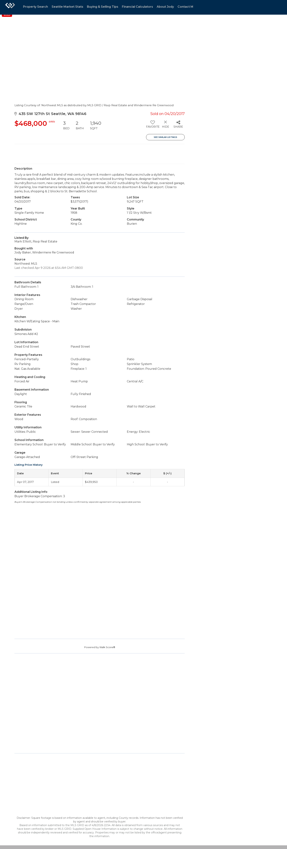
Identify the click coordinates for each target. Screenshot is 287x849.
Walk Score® (107, 647)
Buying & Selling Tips (102, 6)
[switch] (152, 125)
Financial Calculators (137, 6)
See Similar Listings (165, 137)
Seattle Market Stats (67, 6)
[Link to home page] (10, 7)
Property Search (35, 6)
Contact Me (186, 6)
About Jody (165, 6)
